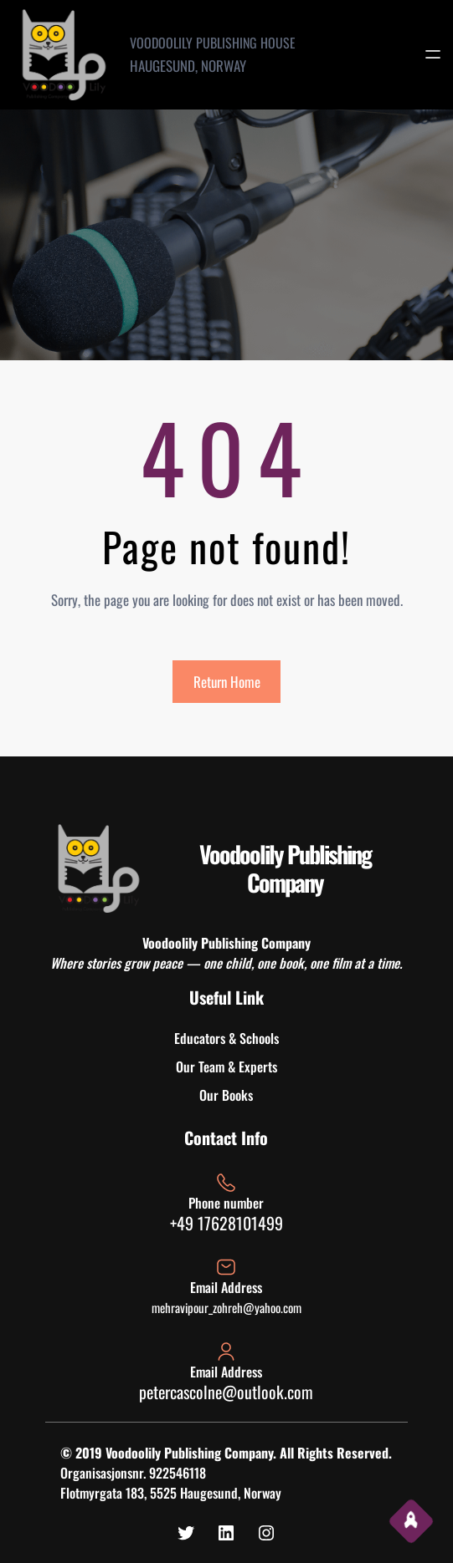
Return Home (226, 681)
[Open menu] (433, 54)
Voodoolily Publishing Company (285, 868)
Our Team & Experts (226, 1066)
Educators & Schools (226, 1038)
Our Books (226, 1095)
